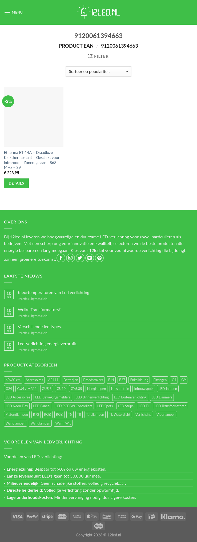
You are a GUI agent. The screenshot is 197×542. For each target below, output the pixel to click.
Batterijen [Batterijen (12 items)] (71, 380)
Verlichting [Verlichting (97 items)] (143, 414)
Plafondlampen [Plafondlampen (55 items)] (17, 414)
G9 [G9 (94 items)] (183, 380)
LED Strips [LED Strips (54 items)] (126, 406)
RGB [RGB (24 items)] (47, 414)
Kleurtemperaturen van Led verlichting (53, 292)
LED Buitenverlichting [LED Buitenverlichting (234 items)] (130, 397)
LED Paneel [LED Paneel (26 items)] (41, 406)
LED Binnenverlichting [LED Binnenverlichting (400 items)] (92, 397)
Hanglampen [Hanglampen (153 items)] (96, 388)
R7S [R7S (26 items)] (36, 414)
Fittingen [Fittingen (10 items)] (160, 380)
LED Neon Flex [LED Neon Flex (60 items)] (17, 406)
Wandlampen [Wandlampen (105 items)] (15, 423)
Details (16, 183)
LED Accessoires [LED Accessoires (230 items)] (18, 397)
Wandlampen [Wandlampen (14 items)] (40, 423)
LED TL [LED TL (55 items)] (144, 406)
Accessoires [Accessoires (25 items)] (34, 380)
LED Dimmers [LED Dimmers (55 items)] (162, 397)
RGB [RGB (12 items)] (59, 414)
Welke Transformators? (39, 309)
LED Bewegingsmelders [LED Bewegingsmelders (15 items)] (52, 397)
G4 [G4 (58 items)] (174, 380)
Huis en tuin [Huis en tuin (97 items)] (120, 388)
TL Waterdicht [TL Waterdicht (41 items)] (119, 414)
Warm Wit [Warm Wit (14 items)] (63, 423)
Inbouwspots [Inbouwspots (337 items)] (143, 388)
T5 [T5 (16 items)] (70, 414)
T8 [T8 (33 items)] (79, 414)
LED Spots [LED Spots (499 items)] (105, 406)
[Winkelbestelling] (98, 71)
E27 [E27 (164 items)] (122, 380)
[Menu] (13, 12)
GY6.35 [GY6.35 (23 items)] (76, 388)
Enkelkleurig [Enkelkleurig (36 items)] (139, 380)
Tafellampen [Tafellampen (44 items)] (95, 414)
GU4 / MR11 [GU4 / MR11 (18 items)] (27, 388)
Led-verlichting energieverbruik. (47, 343)
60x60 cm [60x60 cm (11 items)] (13, 380)
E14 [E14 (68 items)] (111, 380)
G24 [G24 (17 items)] (9, 388)
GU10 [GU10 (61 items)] (61, 388)
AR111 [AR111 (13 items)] (53, 380)
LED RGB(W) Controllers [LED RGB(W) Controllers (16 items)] (73, 406)
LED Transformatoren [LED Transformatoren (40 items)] (170, 406)
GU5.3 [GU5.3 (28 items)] (47, 388)
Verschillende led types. (40, 326)
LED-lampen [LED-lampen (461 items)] (168, 388)
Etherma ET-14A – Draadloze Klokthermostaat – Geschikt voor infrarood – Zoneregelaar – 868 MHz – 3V (31, 160)
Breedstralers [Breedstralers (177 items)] (93, 380)
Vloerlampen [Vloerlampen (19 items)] (165, 414)
